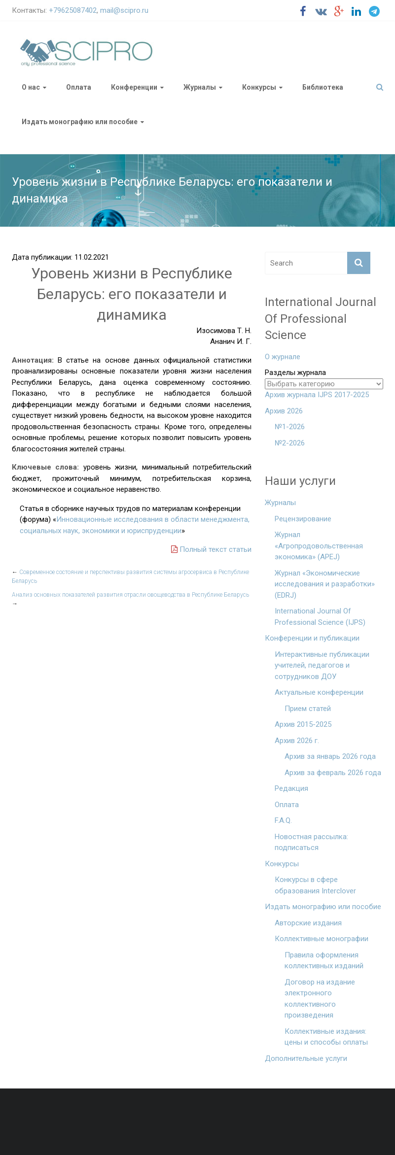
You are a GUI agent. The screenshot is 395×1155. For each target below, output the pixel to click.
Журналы (199, 87)
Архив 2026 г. (297, 740)
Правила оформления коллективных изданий (324, 961)
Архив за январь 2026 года (330, 756)
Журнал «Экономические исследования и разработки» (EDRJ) (325, 584)
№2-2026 (290, 443)
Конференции (134, 87)
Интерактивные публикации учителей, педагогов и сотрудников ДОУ (322, 665)
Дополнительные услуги (306, 1058)
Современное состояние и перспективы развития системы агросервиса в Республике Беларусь (130, 576)
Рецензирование (303, 518)
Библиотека (322, 87)
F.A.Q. (283, 820)
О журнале (282, 356)
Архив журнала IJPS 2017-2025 (317, 394)
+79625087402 (73, 10)
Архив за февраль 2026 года (333, 772)
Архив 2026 (284, 411)
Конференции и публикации (312, 638)
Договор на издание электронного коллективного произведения (320, 999)
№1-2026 (290, 426)
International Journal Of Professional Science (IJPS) (320, 617)
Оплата (78, 87)
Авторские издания (308, 922)
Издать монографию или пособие (80, 122)
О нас (31, 87)
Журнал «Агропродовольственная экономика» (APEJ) (319, 545)
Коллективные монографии (321, 938)
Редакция (291, 788)
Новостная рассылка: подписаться (311, 842)
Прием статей (308, 708)
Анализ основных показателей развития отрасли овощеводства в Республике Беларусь (130, 599)
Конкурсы (259, 87)
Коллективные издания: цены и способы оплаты (326, 1037)
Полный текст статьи (211, 549)
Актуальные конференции (319, 692)
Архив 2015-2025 (303, 724)
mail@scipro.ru (124, 10)
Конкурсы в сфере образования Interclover (315, 885)
